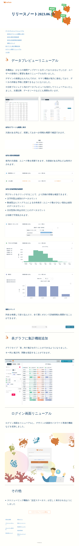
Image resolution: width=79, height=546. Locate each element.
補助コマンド (11, 43)
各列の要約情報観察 (13, 37)
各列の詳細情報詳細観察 (14, 40)
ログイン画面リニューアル (13, 49)
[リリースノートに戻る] (39, 512)
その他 (7, 52)
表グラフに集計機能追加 (13, 46)
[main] (39, 14)
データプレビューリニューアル (15, 31)
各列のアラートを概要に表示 (15, 34)
